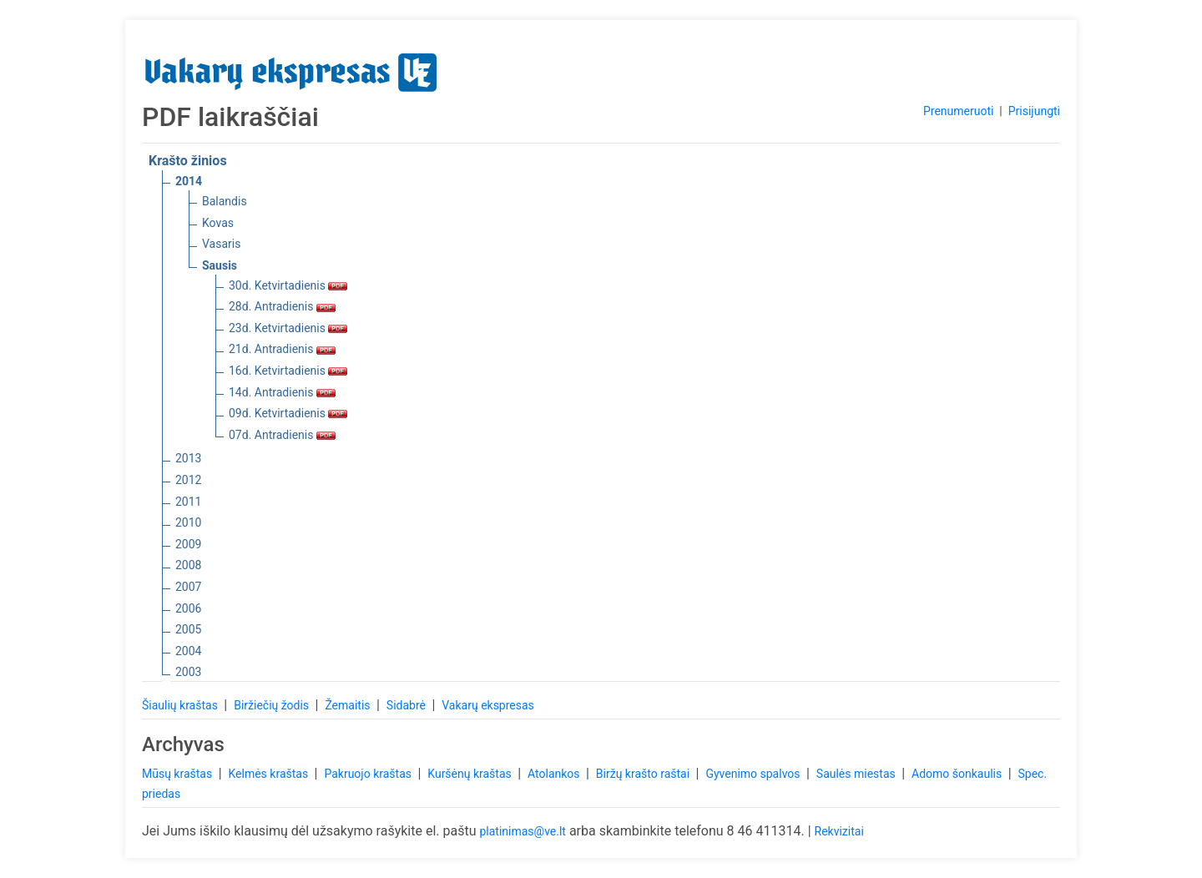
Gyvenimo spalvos (754, 773)
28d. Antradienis (282, 306)
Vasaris (221, 243)
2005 (188, 629)
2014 (188, 181)
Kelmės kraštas (269, 773)
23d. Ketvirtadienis (288, 328)
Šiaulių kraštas (181, 705)
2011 (188, 501)
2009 (188, 544)
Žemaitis (349, 705)
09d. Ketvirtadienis (288, 413)
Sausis (219, 265)
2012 (188, 480)
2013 (188, 458)
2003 (188, 672)
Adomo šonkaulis (958, 773)
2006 (188, 608)
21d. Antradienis (282, 349)
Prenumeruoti (958, 111)
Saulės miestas (857, 773)
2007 (188, 586)
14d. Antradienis (282, 392)
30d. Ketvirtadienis (288, 285)
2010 (188, 522)
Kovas (218, 223)
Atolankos (555, 773)
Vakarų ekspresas (488, 705)
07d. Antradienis (282, 435)
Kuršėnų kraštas (470, 773)
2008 (188, 565)
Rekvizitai (839, 831)
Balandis (224, 201)
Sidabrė (407, 705)
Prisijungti (1034, 111)
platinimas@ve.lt (522, 831)
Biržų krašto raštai (644, 773)
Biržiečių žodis (272, 705)
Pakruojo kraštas (369, 773)
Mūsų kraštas (178, 773)
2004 (188, 651)
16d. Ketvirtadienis (288, 370)
